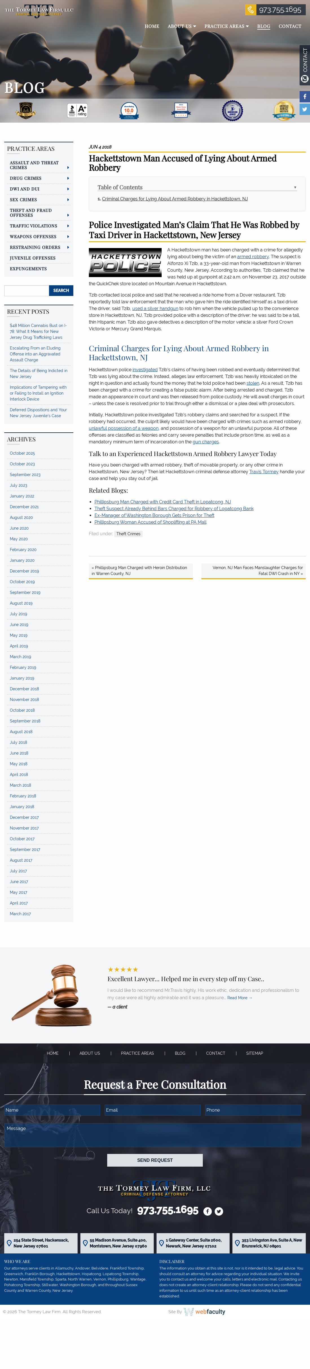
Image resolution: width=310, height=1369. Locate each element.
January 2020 (22, 560)
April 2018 (19, 774)
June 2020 (19, 528)
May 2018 (18, 764)
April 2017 (19, 903)
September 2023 (25, 474)
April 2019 (19, 646)
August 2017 (21, 860)
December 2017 (24, 817)
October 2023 (22, 464)
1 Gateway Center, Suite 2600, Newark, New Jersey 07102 (193, 1243)
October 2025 (22, 453)
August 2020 (21, 517)
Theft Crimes (128, 534)
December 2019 (24, 571)
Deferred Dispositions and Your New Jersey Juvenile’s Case (38, 413)
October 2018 (22, 710)
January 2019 (22, 678)
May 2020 (19, 539)
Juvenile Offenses (33, 258)
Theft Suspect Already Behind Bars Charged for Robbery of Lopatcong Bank (174, 508)
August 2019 (21, 603)
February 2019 (23, 667)
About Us (90, 1053)
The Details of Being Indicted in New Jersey (38, 373)
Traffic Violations (33, 226)
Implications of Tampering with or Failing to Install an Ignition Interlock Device (38, 393)
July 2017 (18, 871)
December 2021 (24, 507)
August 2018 (21, 731)
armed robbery (253, 256)
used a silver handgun (155, 308)
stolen (253, 383)
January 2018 (22, 806)
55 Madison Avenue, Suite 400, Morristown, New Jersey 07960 (118, 1243)
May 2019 (18, 635)
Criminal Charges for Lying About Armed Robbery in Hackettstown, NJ (175, 199)
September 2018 (25, 721)
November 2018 (24, 699)
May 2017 (18, 892)
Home (53, 1053)
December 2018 (24, 689)
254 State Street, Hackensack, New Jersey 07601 (41, 1243)
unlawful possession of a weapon (124, 428)
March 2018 (20, 785)
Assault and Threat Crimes (34, 165)
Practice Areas (137, 1053)
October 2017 (22, 839)
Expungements (28, 268)
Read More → (239, 998)
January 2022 (22, 496)
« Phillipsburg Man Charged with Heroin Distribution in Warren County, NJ (139, 570)
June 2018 (19, 753)
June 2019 (19, 624)
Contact (215, 1053)
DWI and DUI (24, 189)
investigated (145, 369)
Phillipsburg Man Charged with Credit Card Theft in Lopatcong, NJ (162, 502)
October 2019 (22, 582)
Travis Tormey (264, 471)
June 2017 (19, 881)
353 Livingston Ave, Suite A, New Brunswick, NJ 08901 (272, 1243)
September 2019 (25, 592)
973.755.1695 (280, 9)
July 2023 (18, 485)
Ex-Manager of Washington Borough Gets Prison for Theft (154, 515)
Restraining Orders (35, 247)
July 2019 (18, 614)
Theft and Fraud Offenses (31, 212)
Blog (180, 1053)
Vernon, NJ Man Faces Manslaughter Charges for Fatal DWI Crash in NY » (258, 570)
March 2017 (20, 914)
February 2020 (23, 549)
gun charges (206, 441)
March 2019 (20, 656)
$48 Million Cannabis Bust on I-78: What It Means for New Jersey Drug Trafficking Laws (38, 331)
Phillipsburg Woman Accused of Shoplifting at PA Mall (150, 522)
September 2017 (25, 849)
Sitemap (254, 1053)
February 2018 (23, 796)
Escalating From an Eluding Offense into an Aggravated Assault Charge (35, 354)
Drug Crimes (25, 178)
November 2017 (24, 828)
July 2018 (18, 742)
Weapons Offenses (33, 236)
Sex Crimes (23, 199)
